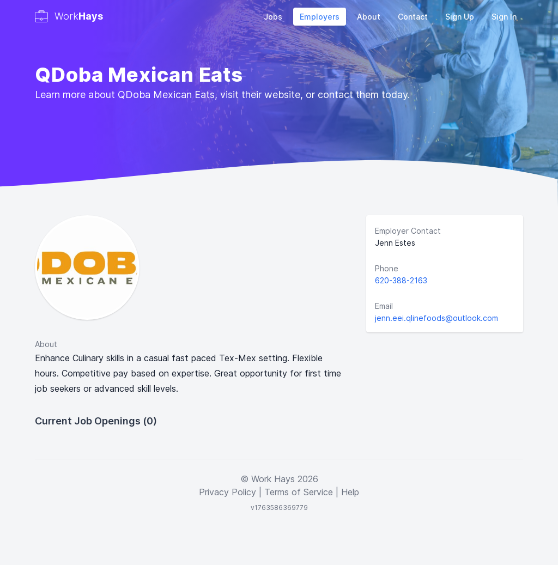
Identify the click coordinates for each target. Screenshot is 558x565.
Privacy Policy (227, 492)
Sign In (504, 16)
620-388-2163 (401, 280)
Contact (413, 16)
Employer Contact (408, 230)
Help (350, 492)
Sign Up (459, 16)
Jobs (273, 16)
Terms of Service (298, 492)
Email (384, 306)
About (368, 16)
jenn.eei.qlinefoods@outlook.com (436, 318)
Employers (319, 16)
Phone (386, 268)
